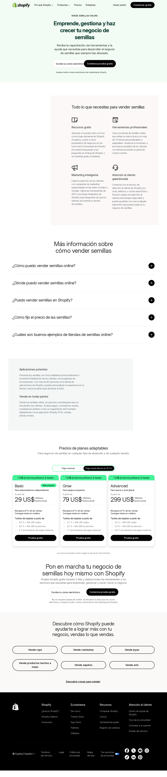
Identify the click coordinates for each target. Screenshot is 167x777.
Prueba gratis (35, 538)
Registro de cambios (110, 728)
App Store (76, 722)
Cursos (103, 717)
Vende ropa (35, 650)
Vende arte (132, 665)
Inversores (46, 722)
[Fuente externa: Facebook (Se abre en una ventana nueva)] (127, 751)
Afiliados (75, 733)
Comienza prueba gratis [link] (100, 63)
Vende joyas (132, 650)
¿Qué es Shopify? (50, 711)
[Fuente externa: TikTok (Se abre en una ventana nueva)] (127, 757)
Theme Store (77, 717)
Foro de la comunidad (139, 720)
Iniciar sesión (119, 5)
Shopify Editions (49, 717)
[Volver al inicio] (15, 707)
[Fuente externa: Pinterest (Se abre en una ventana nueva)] (140, 757)
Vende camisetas (83, 650)
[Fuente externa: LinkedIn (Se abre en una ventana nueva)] (133, 757)
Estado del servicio (138, 731)
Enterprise (91, 5)
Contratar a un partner (140, 726)
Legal (61, 752)
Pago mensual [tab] (68, 469)
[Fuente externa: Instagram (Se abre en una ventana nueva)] (147, 751)
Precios (78, 5)
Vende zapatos (83, 665)
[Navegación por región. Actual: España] (23, 754)
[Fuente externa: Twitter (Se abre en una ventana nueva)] (133, 751)
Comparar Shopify (109, 711)
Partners (75, 728)
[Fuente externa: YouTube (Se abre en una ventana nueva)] (140, 751)
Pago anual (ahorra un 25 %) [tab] (99, 469)
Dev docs (75, 711)
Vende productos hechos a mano (35, 665)
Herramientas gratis (109, 722)
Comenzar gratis (143, 5)
